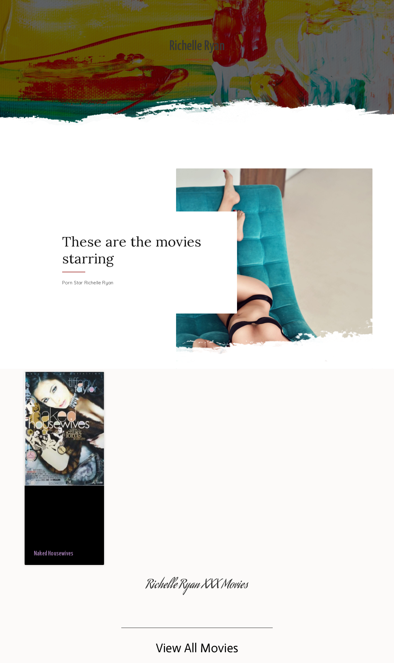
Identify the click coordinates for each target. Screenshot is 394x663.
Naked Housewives (53, 554)
